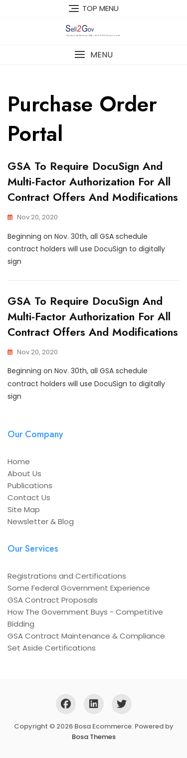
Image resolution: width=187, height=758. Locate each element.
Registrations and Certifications (66, 576)
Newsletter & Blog (40, 521)
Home (18, 461)
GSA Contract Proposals (52, 600)
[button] (93, 54)
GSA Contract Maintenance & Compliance (86, 636)
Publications (29, 485)
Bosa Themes (94, 737)
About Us (24, 473)
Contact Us (28, 497)
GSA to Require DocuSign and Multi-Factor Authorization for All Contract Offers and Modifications (92, 181)
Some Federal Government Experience (78, 588)
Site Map (23, 509)
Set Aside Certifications (51, 648)
